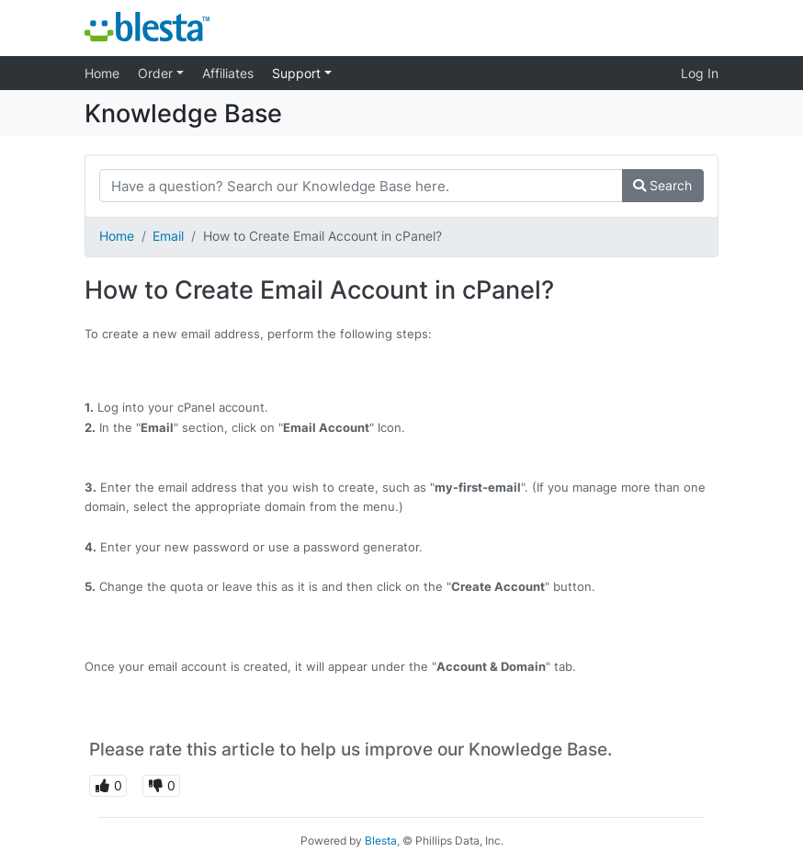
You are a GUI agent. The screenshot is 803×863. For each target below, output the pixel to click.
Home (102, 73)
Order (157, 73)
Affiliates (228, 73)
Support (298, 73)
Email (168, 236)
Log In (699, 73)
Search (662, 185)
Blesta (381, 840)
